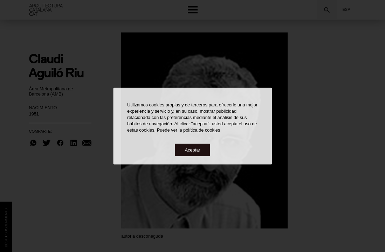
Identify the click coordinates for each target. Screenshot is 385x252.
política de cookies (201, 129)
